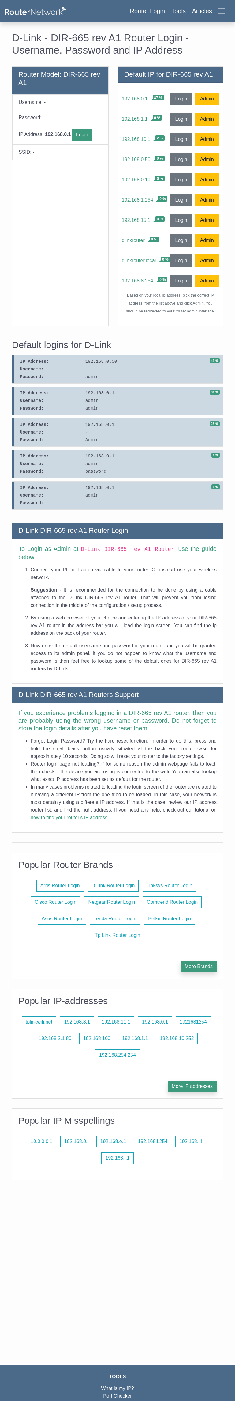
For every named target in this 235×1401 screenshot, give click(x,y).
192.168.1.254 (137, 200)
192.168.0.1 (135, 98)
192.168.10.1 (136, 139)
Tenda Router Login (115, 918)
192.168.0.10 (136, 179)
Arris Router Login (60, 885)
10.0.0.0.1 (41, 1141)
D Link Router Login (113, 885)
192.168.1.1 (135, 119)
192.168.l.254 (152, 1141)
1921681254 (193, 1021)
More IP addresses (192, 1086)
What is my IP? (117, 1388)
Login (82, 134)
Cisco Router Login (55, 902)
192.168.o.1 (113, 1141)
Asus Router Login (62, 918)
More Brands (199, 966)
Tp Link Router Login (117, 935)
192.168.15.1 (136, 220)
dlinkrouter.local (139, 260)
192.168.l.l (190, 1141)
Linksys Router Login (169, 885)
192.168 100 (96, 1038)
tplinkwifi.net (39, 1021)
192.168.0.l (76, 1141)
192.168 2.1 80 (55, 1038)
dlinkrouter (133, 240)
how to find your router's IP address (69, 817)
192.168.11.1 (116, 1021)
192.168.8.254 (137, 280)
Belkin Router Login (169, 918)
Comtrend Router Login (172, 902)
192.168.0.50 (136, 159)
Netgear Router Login (111, 902)
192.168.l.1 (117, 1158)
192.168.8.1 (77, 1021)
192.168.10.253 (177, 1038)
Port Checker (117, 1396)
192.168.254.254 (117, 1055)
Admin (207, 98)
